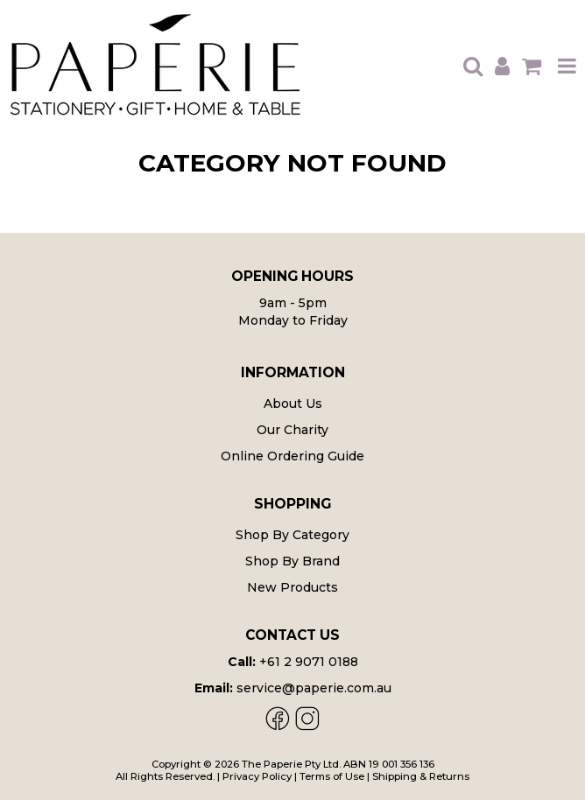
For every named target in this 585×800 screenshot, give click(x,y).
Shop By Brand (292, 561)
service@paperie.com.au (313, 688)
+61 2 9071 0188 (308, 662)
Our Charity (292, 430)
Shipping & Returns (420, 776)
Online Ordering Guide (292, 456)
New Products (292, 587)
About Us (293, 403)
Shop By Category (292, 535)
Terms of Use (332, 776)
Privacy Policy (257, 776)
